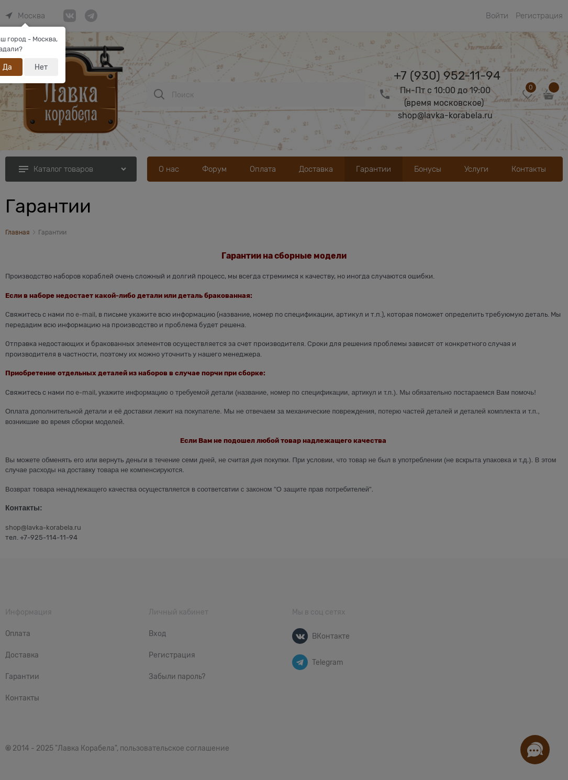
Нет (41, 67)
